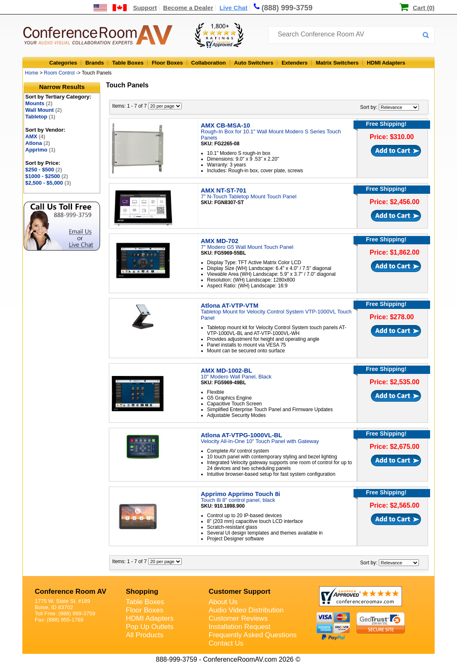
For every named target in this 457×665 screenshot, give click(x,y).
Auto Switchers (254, 63)
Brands (94, 63)
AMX (35, 136)
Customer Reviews (238, 618)
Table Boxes (128, 63)
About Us (223, 602)
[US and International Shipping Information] (110, 7)
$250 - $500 (43, 169)
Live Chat (233, 7)
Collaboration (208, 63)
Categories (63, 63)
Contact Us (226, 643)
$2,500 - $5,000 (48, 183)
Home (31, 73)
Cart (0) (424, 7)
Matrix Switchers (337, 63)
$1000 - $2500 (46, 176)
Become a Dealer (188, 7)
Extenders (294, 63)
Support (145, 7)
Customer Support (239, 591)
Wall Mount (43, 110)
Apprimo (40, 150)
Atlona (37, 143)
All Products (145, 635)
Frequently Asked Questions (253, 635)
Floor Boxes (167, 63)
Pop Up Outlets (149, 627)
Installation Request (239, 627)
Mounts (39, 103)
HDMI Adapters (386, 63)
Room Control (59, 73)
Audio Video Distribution (246, 610)
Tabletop (40, 116)
